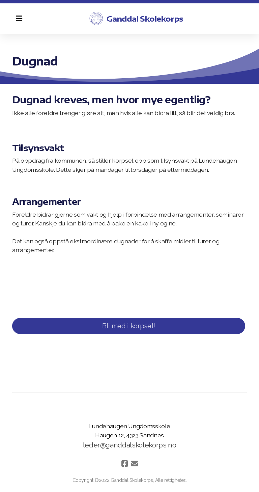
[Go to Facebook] (124, 464)
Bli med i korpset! (128, 326)
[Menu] (19, 18)
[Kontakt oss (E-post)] (135, 464)
